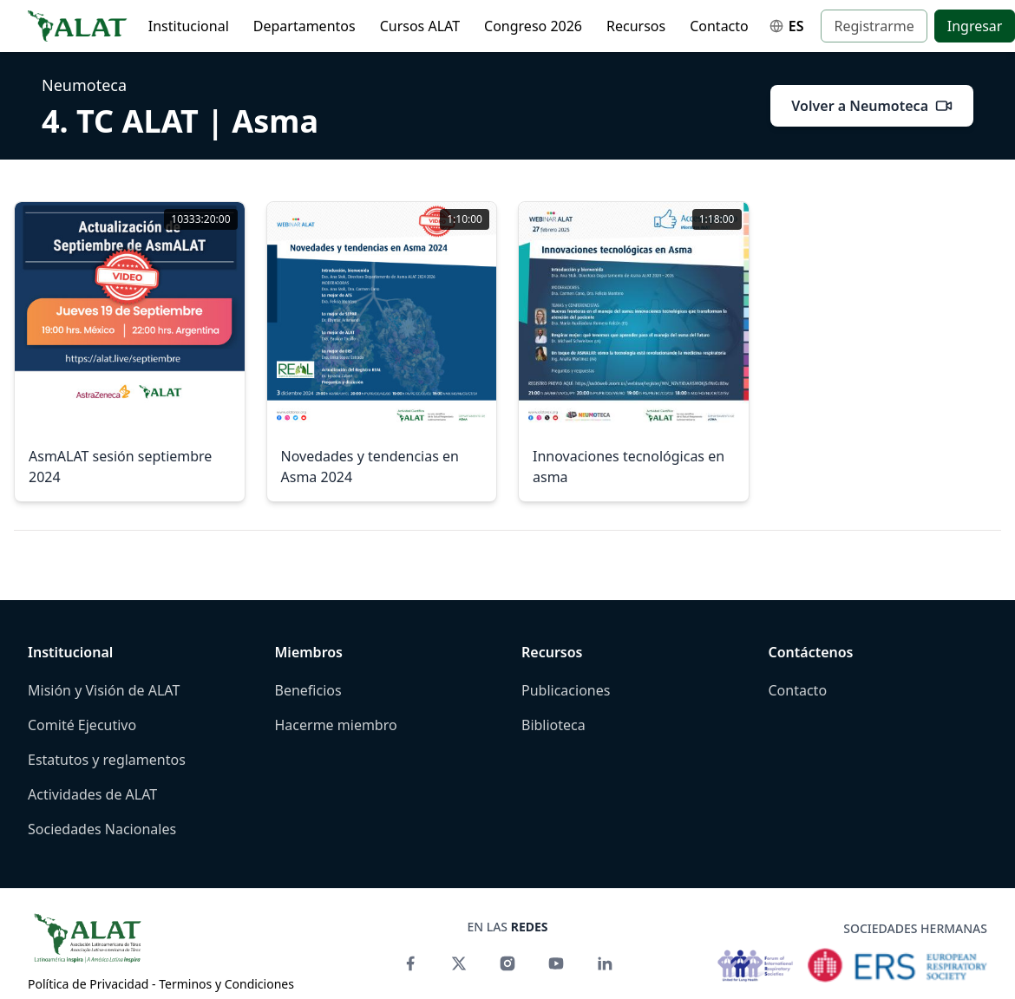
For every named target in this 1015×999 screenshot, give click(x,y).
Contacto (719, 26)
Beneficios (308, 690)
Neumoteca (84, 85)
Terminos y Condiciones (226, 984)
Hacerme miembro (336, 725)
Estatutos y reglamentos (107, 759)
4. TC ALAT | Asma (180, 121)
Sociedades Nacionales (102, 829)
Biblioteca (553, 725)
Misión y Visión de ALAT (104, 690)
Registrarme (874, 26)
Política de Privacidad (88, 984)
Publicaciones (565, 690)
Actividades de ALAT (92, 794)
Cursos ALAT (420, 26)
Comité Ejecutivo (82, 725)
